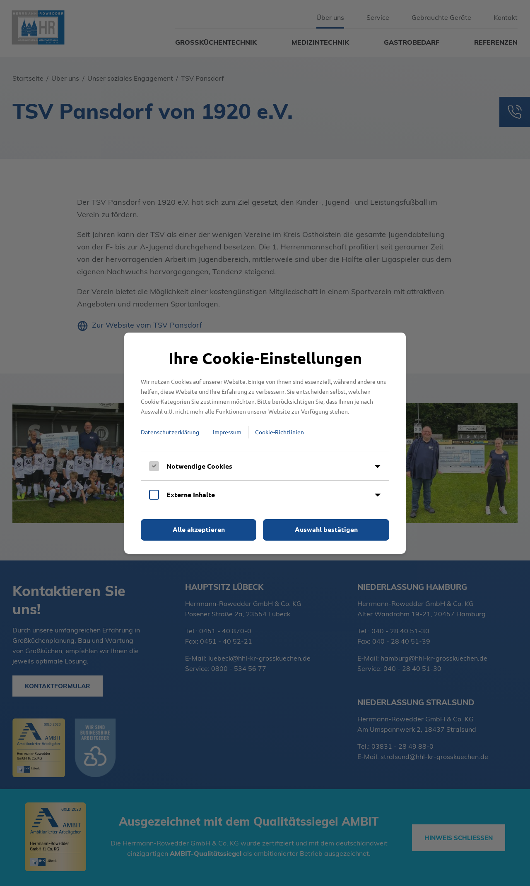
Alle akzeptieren (199, 529)
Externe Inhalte (190, 494)
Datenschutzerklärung (170, 432)
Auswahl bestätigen (326, 529)
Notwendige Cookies (199, 466)
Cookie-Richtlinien (279, 432)
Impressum (227, 432)
